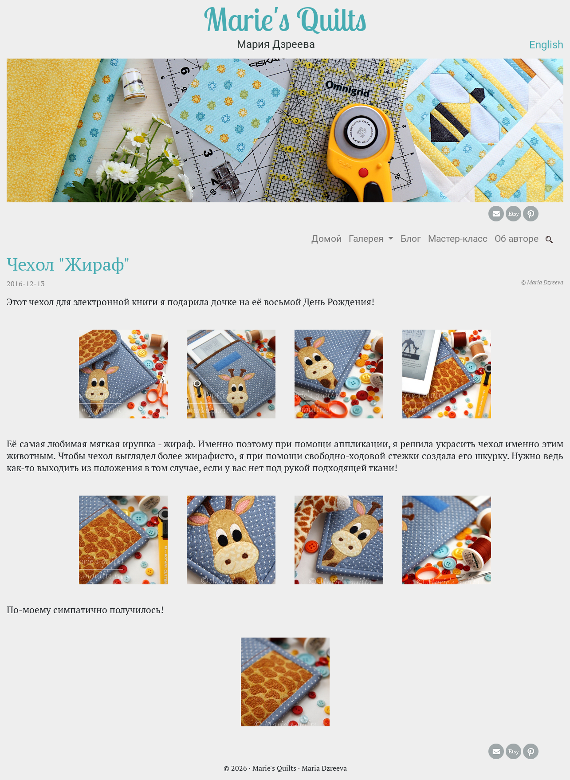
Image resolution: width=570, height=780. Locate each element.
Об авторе (517, 238)
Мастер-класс (457, 238)
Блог (411, 238)
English (546, 45)
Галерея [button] (367, 238)
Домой (328, 238)
